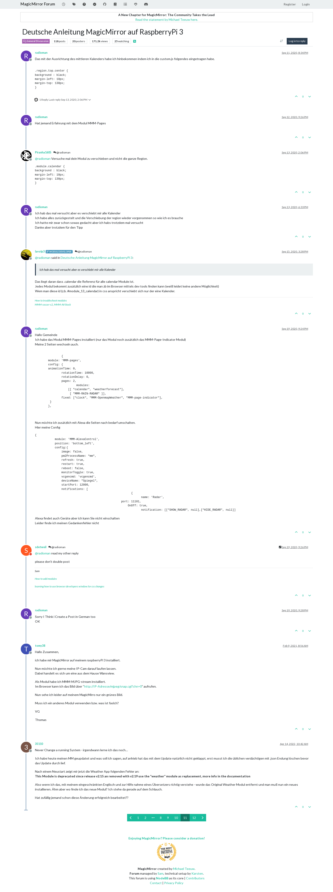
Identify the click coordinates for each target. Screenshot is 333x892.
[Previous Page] (131, 817)
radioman (41, 52)
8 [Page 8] (161, 818)
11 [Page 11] (185, 818)
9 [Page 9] (168, 818)
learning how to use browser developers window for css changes (69, 586)
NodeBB (162, 878)
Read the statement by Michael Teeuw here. (166, 19)
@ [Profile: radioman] (43, 158)
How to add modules (46, 578)
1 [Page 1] (138, 818)
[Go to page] (153, 817)
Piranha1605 (43, 152)
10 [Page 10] (176, 818)
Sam (160, 873)
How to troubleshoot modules (51, 300)
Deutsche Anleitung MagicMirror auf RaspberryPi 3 (97, 257)
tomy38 (40, 645)
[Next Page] (202, 817)
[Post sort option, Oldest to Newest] (281, 41)
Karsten (197, 873)
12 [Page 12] (194, 818)
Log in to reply (297, 41)
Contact (156, 883)
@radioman (61, 152)
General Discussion (36, 41)
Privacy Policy (173, 883)
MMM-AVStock (62, 304)
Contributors (195, 878)
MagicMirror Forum (37, 4)
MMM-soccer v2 (44, 304)
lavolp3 (40, 251)
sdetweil (40, 547)
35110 (39, 744)
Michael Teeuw (184, 869)
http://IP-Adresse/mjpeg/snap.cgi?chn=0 (113, 686)
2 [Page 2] (145, 818)
